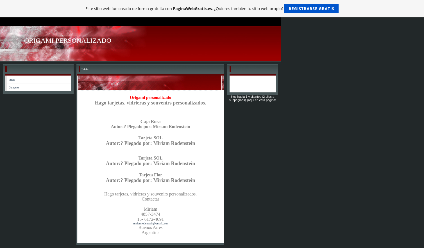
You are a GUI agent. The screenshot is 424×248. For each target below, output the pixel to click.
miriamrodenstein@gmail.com (150, 223)
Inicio (12, 79)
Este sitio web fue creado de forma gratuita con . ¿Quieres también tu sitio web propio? (212, 8)
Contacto (14, 87)
